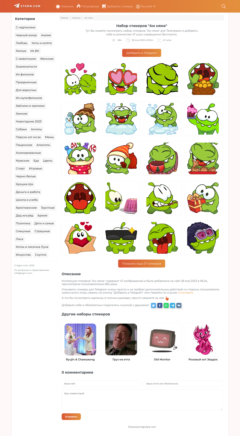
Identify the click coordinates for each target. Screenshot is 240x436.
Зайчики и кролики (30, 105)
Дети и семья (44, 223)
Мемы (49, 137)
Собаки (21, 129)
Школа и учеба (27, 199)
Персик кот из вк (28, 137)
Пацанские (24, 145)
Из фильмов (25, 74)
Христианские (26, 207)
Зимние (21, 113)
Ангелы (36, 129)
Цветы (47, 160)
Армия (43, 215)
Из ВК (34, 51)
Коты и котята (42, 43)
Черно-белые (26, 176)
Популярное (87, 6)
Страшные (42, 231)
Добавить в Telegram (141, 53)
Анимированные (28, 152)
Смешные (23, 231)
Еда (36, 160)
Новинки (64, 6)
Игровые (35, 168)
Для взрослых (26, 90)
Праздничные (26, 82)
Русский (144, 6)
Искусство (23, 254)
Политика (23, 223)
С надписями (25, 27)
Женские (47, 58)
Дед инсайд (24, 215)
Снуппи (40, 254)
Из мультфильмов (29, 98)
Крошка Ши (24, 184)
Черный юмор (26, 35)
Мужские (22, 160)
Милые (21, 51)
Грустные (47, 207)
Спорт (20, 168)
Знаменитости (26, 66)
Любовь (22, 43)
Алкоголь (43, 145)
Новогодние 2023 (29, 121)
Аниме (46, 35)
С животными (26, 58)
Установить (186, 292)
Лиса (19, 239)
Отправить (71, 416)
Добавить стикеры (117, 6)
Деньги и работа (28, 192)
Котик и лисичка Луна (32, 247)
